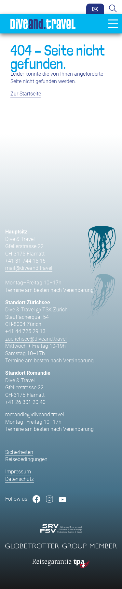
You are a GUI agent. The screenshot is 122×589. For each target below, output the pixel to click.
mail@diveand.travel (28, 268)
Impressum (18, 472)
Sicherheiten (19, 452)
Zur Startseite (25, 94)
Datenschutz (19, 479)
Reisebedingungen (26, 459)
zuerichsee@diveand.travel (36, 339)
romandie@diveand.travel (34, 414)
